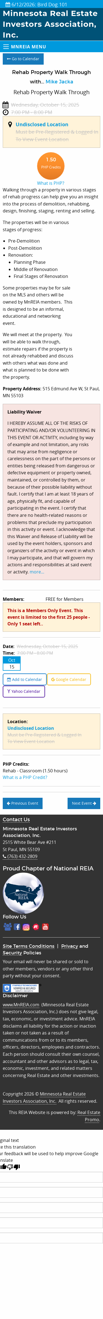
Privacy (69, 946)
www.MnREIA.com (21, 1005)
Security (12, 953)
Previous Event (22, 803)
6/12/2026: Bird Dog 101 (36, 4)
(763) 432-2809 (20, 856)
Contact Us (16, 819)
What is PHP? (50, 183)
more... (37, 572)
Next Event (84, 803)
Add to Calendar (24, 679)
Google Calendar (68, 679)
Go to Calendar (23, 58)
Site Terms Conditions (28, 946)
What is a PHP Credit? (25, 777)
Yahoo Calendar (23, 691)
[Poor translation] (13, 1167)
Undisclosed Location (42, 124)
